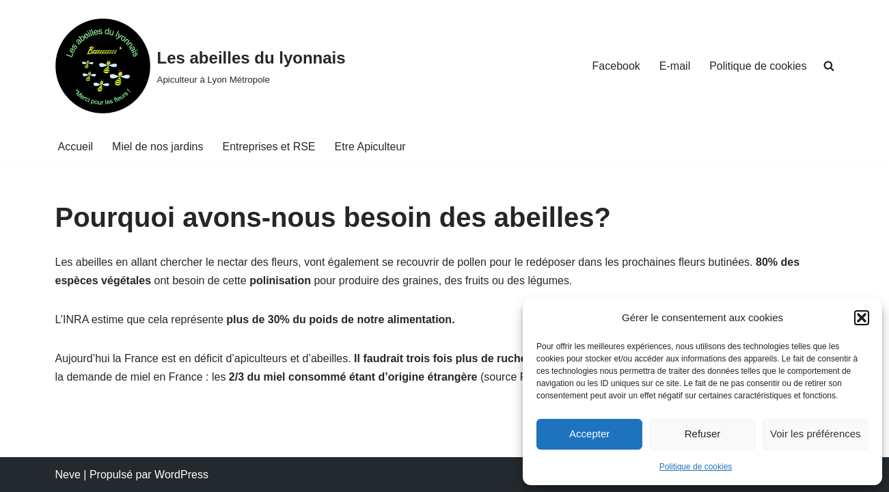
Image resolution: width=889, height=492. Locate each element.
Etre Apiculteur (370, 146)
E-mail (674, 66)
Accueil (76, 146)
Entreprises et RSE (268, 146)
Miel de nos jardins (157, 146)
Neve (68, 474)
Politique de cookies (696, 467)
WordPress (181, 474)
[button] (862, 318)
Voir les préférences (815, 433)
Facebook (616, 66)
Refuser (703, 433)
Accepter (589, 433)
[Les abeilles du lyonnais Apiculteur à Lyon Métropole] (200, 65)
